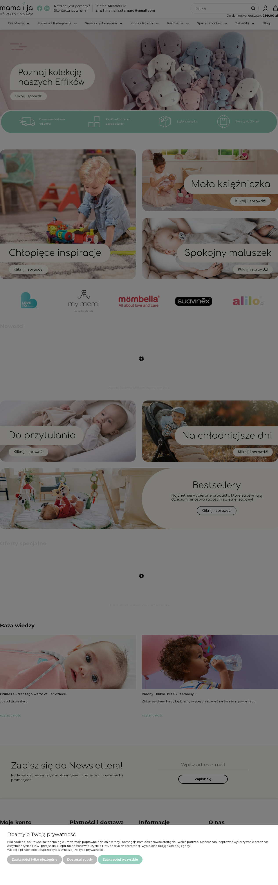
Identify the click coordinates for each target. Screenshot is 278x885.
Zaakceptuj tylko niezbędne (34, 860)
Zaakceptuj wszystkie (120, 860)
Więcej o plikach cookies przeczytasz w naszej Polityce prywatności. (55, 849)
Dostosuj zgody (80, 860)
